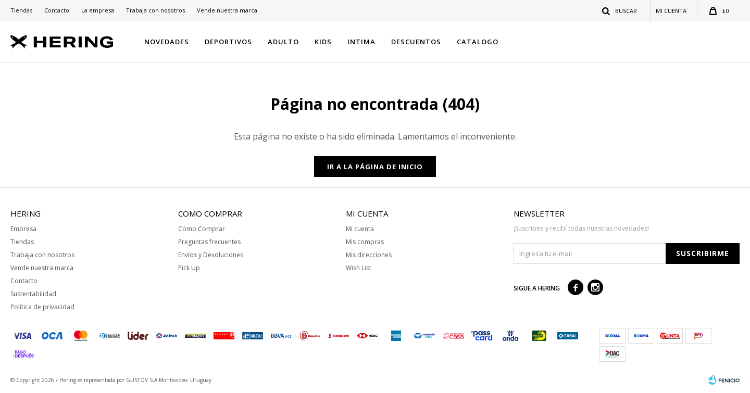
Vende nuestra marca (227, 10)
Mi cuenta (360, 228)
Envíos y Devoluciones (210, 254)
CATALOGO (477, 41)
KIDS (323, 41)
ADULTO (283, 41)
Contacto (56, 10)
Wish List (358, 267)
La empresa (97, 10)
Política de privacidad (42, 306)
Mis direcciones (369, 254)
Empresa (23, 228)
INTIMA (361, 41)
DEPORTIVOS (228, 41)
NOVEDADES (166, 41)
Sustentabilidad (33, 293)
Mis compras (365, 241)
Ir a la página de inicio (375, 166)
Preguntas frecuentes (209, 241)
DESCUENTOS (416, 41)
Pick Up (189, 267)
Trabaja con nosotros (155, 10)
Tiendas (21, 10)
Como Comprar (201, 228)
